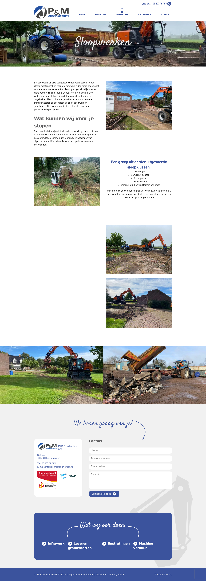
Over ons (100, 14)
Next (197, 374)
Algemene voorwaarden (81, 574)
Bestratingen (119, 544)
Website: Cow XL (163, 574)
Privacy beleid (116, 574)
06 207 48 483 (160, 3)
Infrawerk (56, 544)
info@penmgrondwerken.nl (59, 466)
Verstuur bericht (101, 494)
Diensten (122, 14)
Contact (166, 14)
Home (82, 14)
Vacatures (144, 14)
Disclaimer (101, 574)
